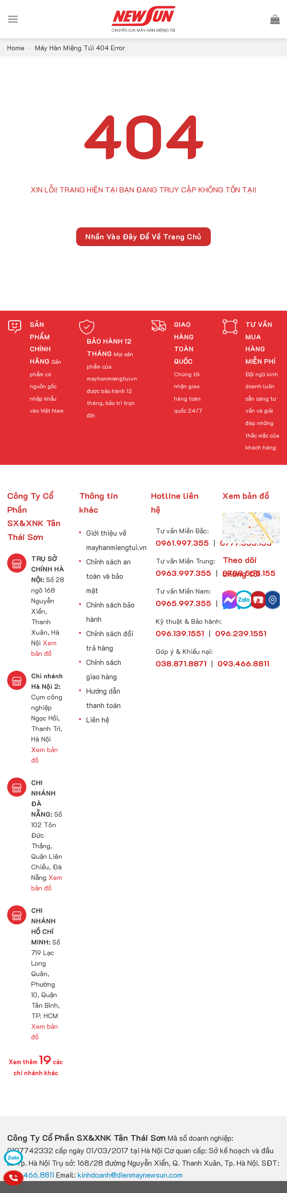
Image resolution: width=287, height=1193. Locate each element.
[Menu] (13, 19)
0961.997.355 (182, 543)
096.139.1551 (180, 633)
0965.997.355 (183, 603)
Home (15, 47)
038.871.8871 (181, 663)
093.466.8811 (30, 1175)
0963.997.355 (183, 573)
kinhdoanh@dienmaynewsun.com (130, 1175)
